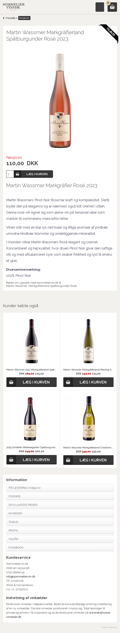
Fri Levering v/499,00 (25, 487)
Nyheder (15, 513)
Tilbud (13, 522)
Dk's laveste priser (23, 504)
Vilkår (13, 539)
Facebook (16, 547)
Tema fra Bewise (109, 627)
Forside (10, 18)
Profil (13, 530)
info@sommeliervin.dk (20, 576)
